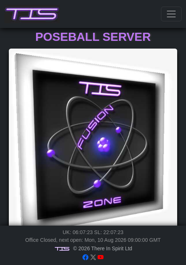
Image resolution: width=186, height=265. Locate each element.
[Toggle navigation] (171, 14)
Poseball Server (93, 36)
